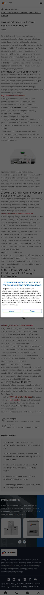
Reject (32, 311)
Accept (11, 311)
